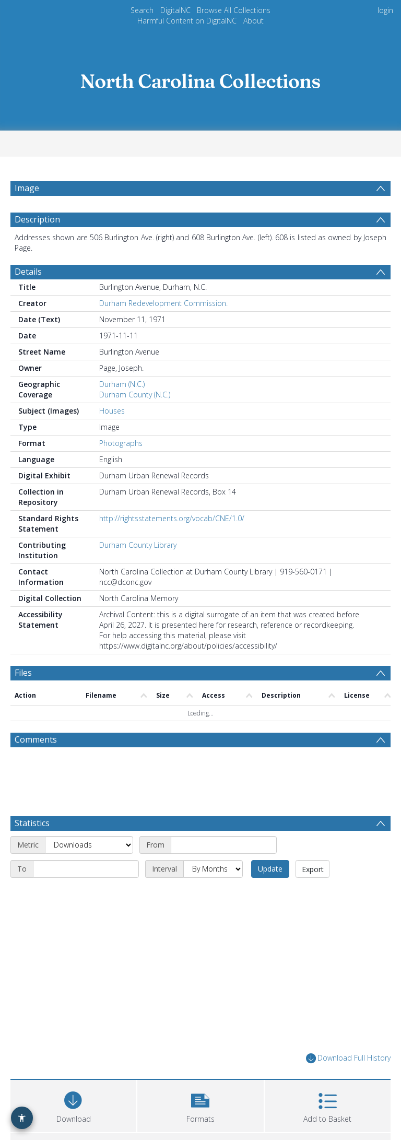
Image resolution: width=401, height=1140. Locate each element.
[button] (200, 1105)
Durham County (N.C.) (134, 394)
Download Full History (348, 1058)
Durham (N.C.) (122, 384)
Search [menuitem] (142, 10)
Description (37, 219)
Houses (112, 411)
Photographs (121, 443)
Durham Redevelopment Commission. (163, 303)
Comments (36, 739)
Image (27, 188)
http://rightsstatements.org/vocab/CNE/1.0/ (171, 518)
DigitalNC (175, 10)
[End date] (86, 869)
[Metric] (89, 845)
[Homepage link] (200, 78)
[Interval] (213, 869)
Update (270, 869)
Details (28, 271)
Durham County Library (137, 545)
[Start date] (224, 845)
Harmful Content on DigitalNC (187, 21)
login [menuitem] (385, 10)
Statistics (32, 823)
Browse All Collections (233, 10)
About (253, 21)
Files (23, 672)
